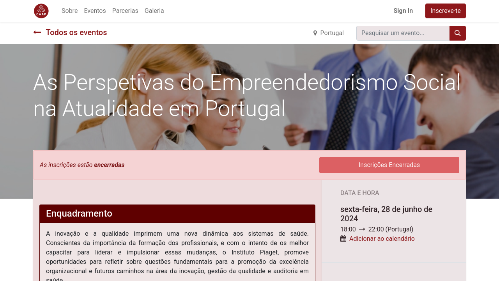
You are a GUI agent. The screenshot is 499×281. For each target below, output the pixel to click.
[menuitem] (69, 11)
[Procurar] (457, 33)
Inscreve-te (445, 10)
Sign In (403, 10)
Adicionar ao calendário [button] (382, 238)
